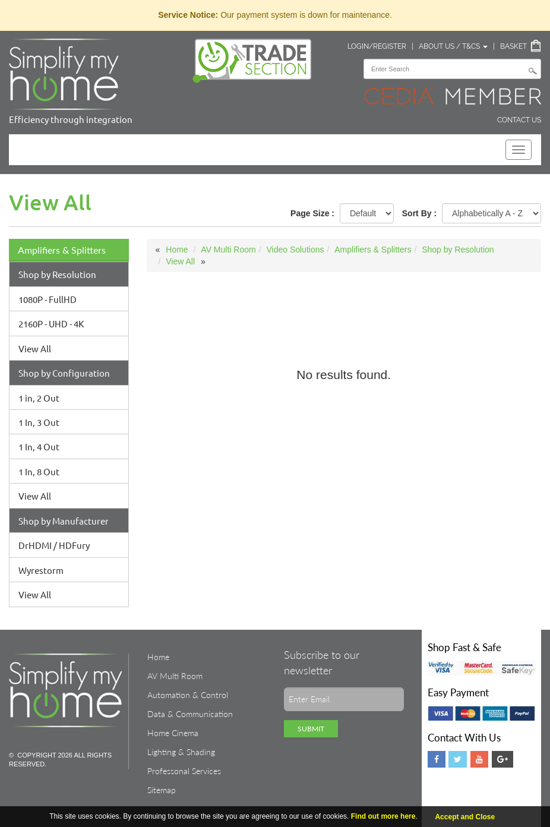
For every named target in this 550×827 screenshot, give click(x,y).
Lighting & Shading (181, 752)
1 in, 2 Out (38, 397)
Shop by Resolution (57, 274)
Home (177, 249)
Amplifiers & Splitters (62, 249)
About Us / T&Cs (453, 46)
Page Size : (312, 213)
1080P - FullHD (47, 299)
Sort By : (419, 213)
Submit (311, 728)
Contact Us (519, 120)
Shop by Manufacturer (63, 520)
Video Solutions (295, 249)
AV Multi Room (228, 249)
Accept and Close (465, 817)
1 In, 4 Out (38, 446)
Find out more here (383, 816)
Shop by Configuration (64, 372)
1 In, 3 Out (38, 422)
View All (34, 348)
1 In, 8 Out (38, 471)
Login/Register (376, 46)
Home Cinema (172, 733)
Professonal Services (184, 771)
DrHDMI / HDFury (54, 545)
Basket (513, 46)
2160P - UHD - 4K (51, 323)
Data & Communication (190, 714)
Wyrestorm (41, 570)
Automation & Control (187, 695)
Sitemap (161, 790)
